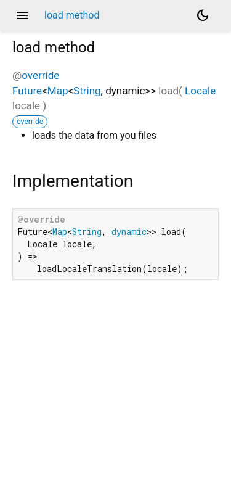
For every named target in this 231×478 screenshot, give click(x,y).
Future (27, 90)
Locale (200, 90)
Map (57, 90)
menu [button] (22, 15)
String (86, 90)
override (40, 75)
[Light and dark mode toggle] (203, 15)
